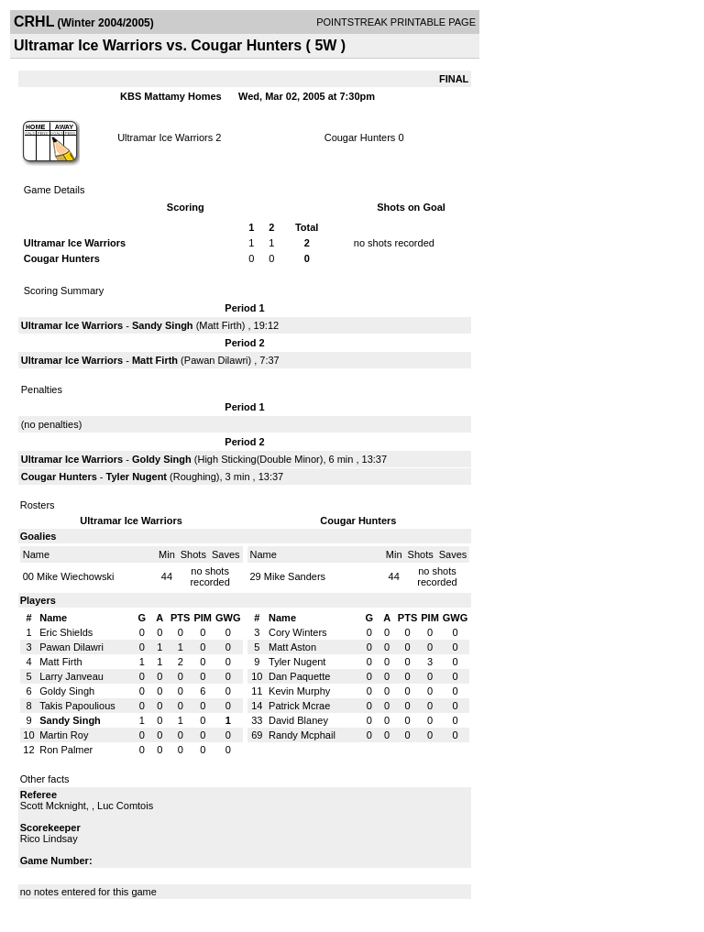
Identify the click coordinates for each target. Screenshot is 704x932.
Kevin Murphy (299, 690)
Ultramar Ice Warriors (165, 137)
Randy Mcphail (302, 734)
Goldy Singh (162, 459)
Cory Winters (298, 632)
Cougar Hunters (360, 137)
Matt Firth (220, 325)
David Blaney (298, 720)
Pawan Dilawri (216, 360)
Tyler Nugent (136, 476)
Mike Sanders (294, 576)
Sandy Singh (162, 325)
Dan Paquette (299, 676)
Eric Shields (66, 632)
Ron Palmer (66, 749)
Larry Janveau (71, 676)
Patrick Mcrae (299, 705)
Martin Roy (63, 734)
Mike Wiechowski (75, 576)
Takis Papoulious (77, 705)
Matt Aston (292, 646)
